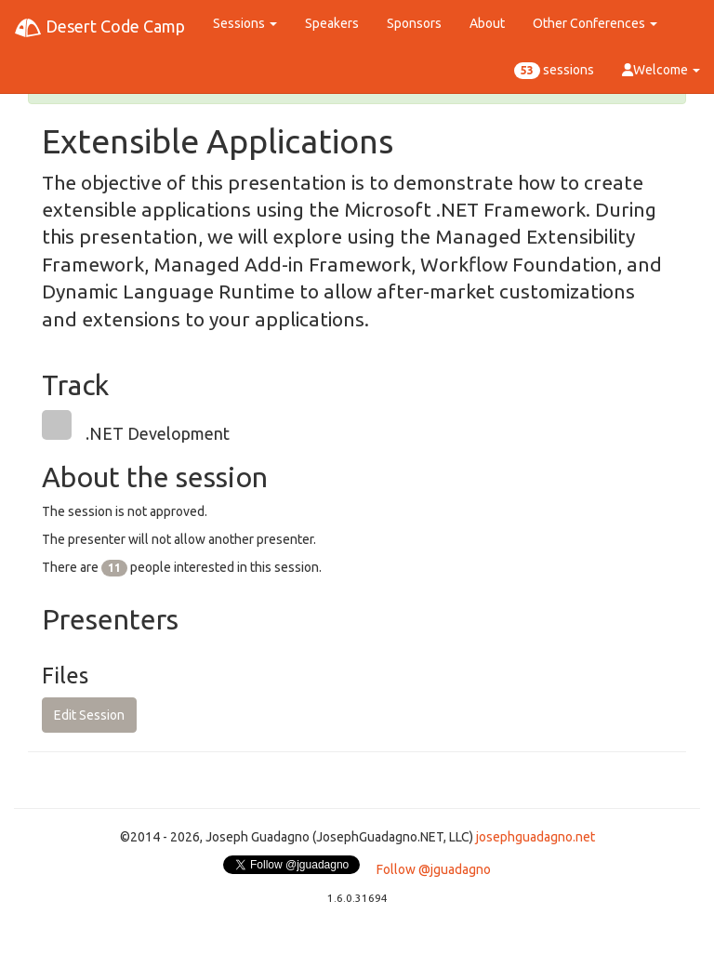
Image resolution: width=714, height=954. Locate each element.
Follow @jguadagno (434, 869)
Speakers (332, 23)
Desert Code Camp (99, 28)
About (487, 23)
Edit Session (89, 715)
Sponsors (414, 23)
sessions (554, 70)
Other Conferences (595, 23)
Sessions (245, 23)
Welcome (661, 69)
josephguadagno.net (535, 836)
